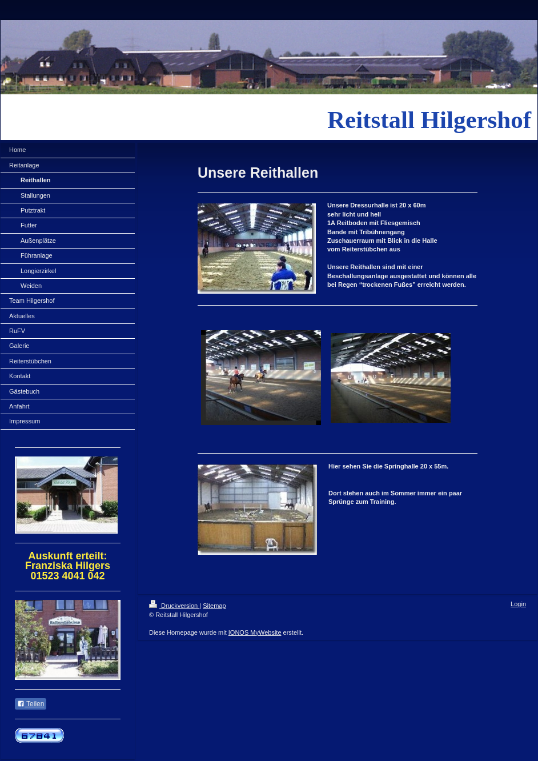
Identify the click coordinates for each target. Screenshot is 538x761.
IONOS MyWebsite (255, 632)
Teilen (30, 704)
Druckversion (174, 605)
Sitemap (214, 605)
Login (518, 603)
